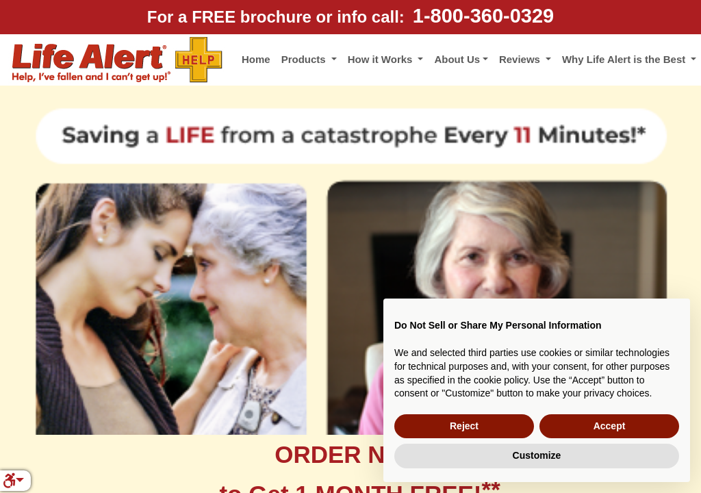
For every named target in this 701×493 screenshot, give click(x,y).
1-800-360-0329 (483, 16)
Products (305, 59)
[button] (13, 480)
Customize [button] (537, 455)
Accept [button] (610, 425)
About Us (457, 59)
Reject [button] (464, 425)
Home (256, 59)
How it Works (382, 59)
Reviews (521, 59)
